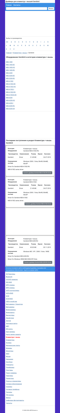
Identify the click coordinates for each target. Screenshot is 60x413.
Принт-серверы (11, 373)
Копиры (8, 343)
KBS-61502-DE (11, 84)
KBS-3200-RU (10, 78)
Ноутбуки (9, 362)
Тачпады (9, 392)
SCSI (7, 296)
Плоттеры (9, 370)
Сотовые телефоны (13, 389)
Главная (9, 5)
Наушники (9, 359)
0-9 (7, 41)
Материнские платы (13, 345)
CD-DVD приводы (12, 279)
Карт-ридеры (10, 332)
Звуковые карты (11, 323)
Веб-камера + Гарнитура (14, 304)
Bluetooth (9, 277)
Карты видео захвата (13, 334)
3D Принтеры (10, 274)
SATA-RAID (9, 293)
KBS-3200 (9, 73)
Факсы (8, 398)
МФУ (7, 354)
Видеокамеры (11, 310)
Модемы (9, 348)
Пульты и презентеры (13, 381)
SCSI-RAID (9, 299)
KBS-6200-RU (10, 106)
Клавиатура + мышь (20, 53)
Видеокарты (10, 312)
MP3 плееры (10, 285)
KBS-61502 (9, 81)
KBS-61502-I (10, 89)
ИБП (7, 326)
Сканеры (9, 387)
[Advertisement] (30, 24)
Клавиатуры (10, 340)
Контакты (16, 5)
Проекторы (10, 378)
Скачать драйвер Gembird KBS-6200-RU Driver (37, 262)
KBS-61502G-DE (11, 95)
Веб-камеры (10, 307)
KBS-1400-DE (10, 65)
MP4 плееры (10, 288)
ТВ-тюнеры (10, 395)
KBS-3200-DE (10, 76)
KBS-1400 (9, 62)
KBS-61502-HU (11, 87)
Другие (8, 321)
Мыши (8, 356)
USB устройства (11, 301)
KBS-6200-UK (10, 109)
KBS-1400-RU (10, 70)
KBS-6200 (9, 98)
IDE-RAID (9, 282)
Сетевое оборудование (14, 384)
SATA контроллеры (12, 290)
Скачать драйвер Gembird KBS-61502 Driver (38, 204)
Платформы (10, 367)
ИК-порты (9, 329)
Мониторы (9, 351)
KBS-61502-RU (11, 92)
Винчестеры (10, 315)
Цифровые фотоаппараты (15, 400)
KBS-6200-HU (10, 100)
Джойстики (10, 318)
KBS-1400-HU (10, 67)
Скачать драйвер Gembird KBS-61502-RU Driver (37, 172)
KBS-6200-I (9, 103)
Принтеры (9, 376)
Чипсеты (9, 403)
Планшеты (9, 365)
